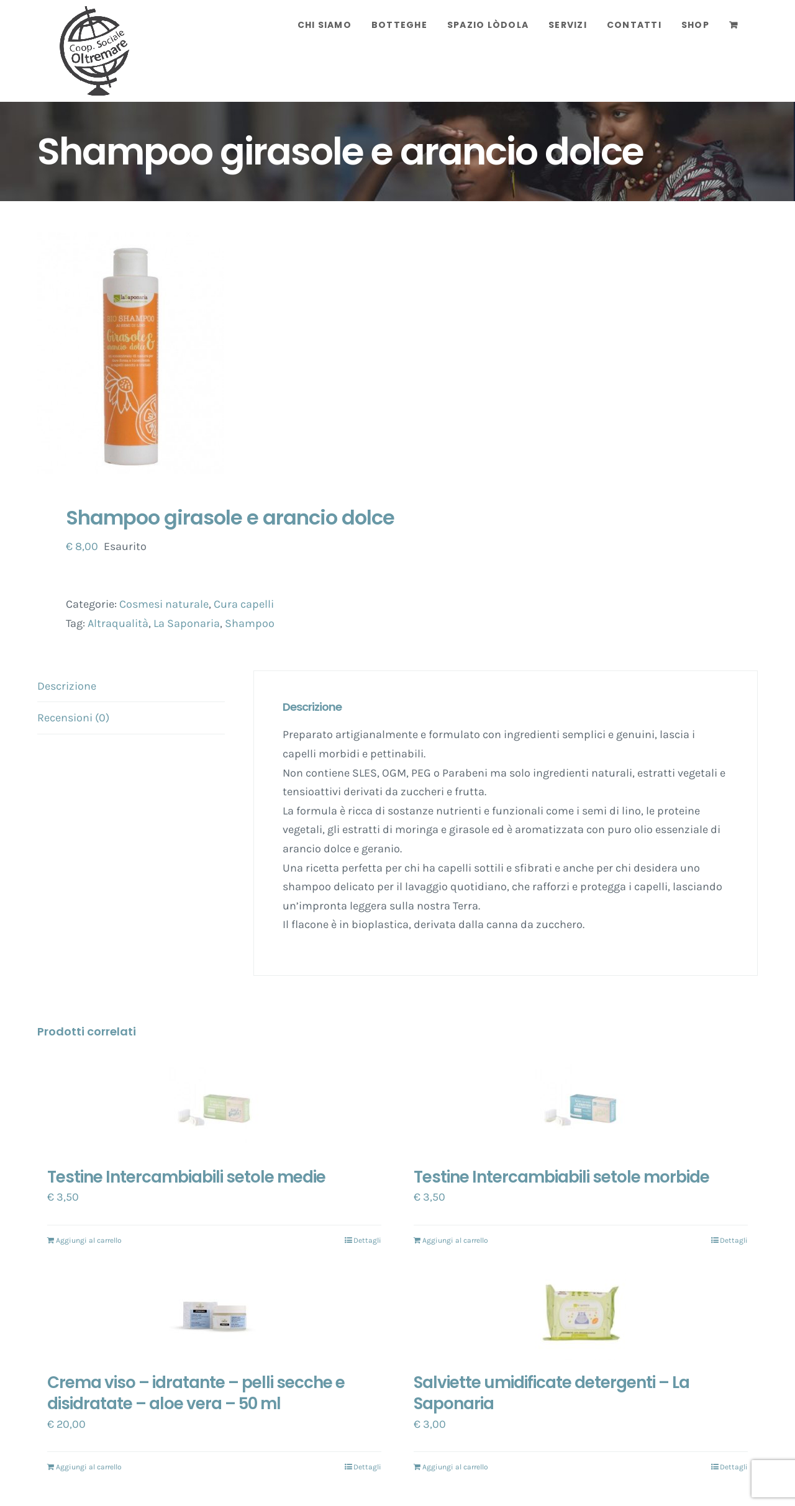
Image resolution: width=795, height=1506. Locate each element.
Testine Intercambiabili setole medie (186, 1177)
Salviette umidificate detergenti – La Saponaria (551, 1393)
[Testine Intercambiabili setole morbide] (580, 1109)
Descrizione (66, 686)
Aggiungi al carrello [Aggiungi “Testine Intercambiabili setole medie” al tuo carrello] (89, 1240)
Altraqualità (118, 623)
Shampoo (250, 623)
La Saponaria (186, 623)
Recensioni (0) (73, 717)
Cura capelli (244, 604)
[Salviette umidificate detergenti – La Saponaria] (580, 1314)
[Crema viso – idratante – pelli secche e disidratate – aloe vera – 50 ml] (214, 1314)
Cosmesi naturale (164, 604)
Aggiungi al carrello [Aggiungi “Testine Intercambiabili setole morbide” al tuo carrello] (455, 1240)
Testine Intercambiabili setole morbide (561, 1177)
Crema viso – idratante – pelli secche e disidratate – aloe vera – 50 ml (196, 1393)
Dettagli (367, 1240)
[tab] (131, 686)
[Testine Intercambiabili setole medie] (214, 1109)
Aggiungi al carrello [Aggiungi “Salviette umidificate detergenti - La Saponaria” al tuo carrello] (455, 1467)
